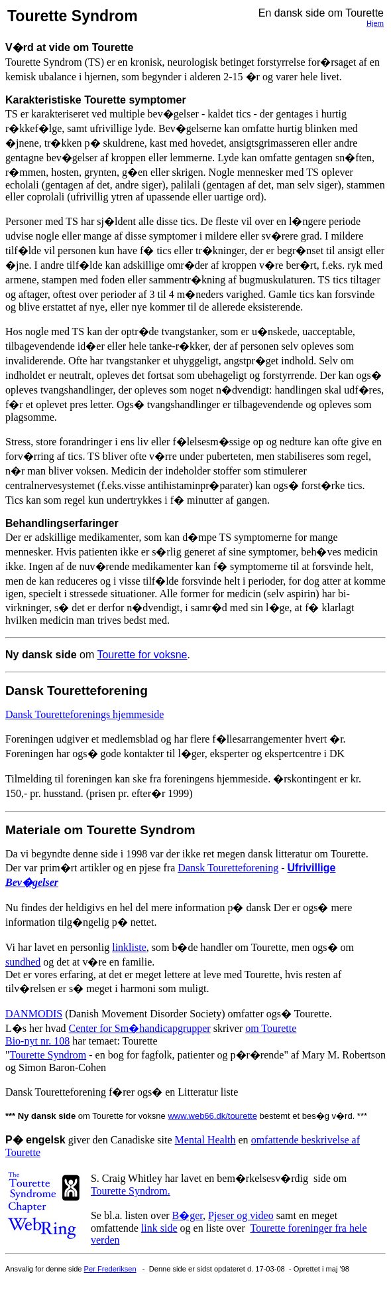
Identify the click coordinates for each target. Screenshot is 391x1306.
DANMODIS (33, 1013)
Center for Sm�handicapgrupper (140, 1028)
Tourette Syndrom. (130, 1191)
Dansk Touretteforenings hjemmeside (84, 714)
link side (159, 1228)
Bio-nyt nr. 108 (37, 1041)
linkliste (129, 947)
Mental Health (205, 1139)
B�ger (187, 1215)
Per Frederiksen (110, 1269)
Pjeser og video (241, 1215)
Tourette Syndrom (48, 1054)
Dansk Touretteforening (228, 867)
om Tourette (270, 1028)
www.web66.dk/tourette (212, 1116)
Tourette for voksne (142, 654)
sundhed (22, 962)
